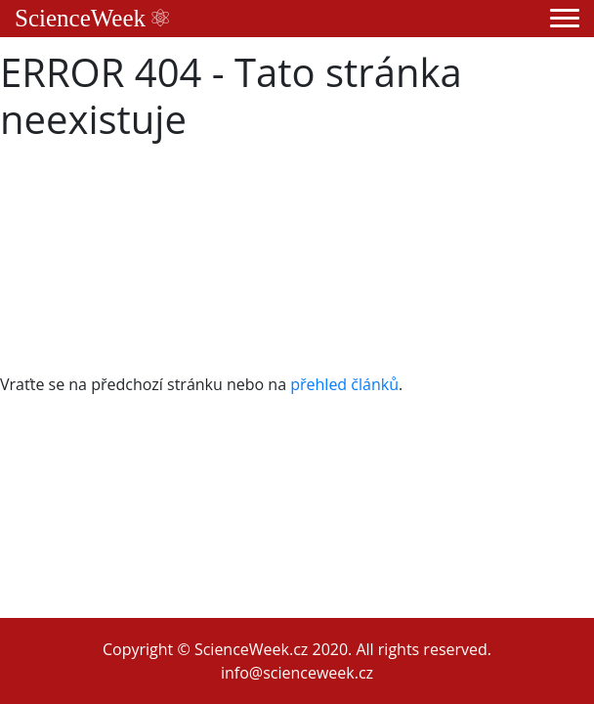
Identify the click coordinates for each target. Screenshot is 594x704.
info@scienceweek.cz (297, 672)
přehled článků (344, 384)
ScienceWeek (92, 18)
